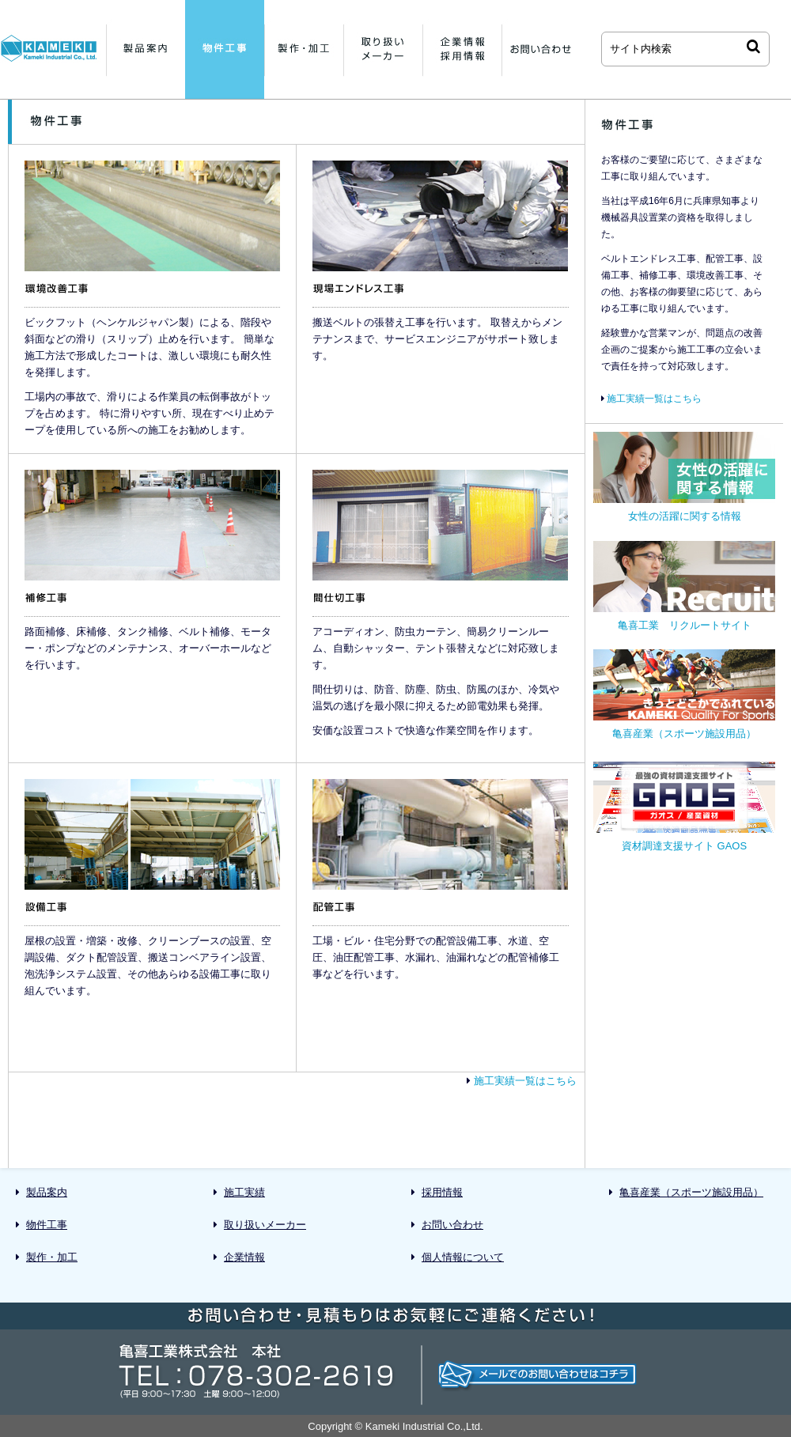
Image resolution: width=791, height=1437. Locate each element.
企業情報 (244, 1257)
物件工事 (46, 1225)
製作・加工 (52, 1257)
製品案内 (46, 1192)
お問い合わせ (452, 1225)
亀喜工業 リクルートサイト (684, 586)
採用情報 (442, 1192)
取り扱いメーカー (265, 1225)
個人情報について (463, 1257)
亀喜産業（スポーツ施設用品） (684, 694)
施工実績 (244, 1192)
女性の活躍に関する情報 (684, 477)
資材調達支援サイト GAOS (684, 807)
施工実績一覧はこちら (525, 1081)
